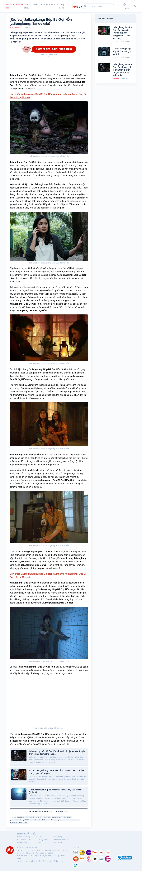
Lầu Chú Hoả (59, 843)
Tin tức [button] (52, 4)
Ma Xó (38, 843)
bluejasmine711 (16, 27)
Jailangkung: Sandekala (58, 820)
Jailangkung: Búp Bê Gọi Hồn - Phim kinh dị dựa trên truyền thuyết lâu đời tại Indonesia (122, 70)
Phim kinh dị (30, 817)
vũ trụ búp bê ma (73, 820)
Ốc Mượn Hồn (23, 843)
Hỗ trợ (48, 861)
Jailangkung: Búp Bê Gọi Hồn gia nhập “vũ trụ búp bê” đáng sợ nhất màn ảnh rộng (122, 32)
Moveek (116, 78)
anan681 (116, 41)
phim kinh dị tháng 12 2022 (18, 822)
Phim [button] (35, 4)
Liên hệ (55, 861)
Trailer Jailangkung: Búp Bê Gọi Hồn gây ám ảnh (122, 51)
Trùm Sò (39, 836)
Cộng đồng (61, 6)
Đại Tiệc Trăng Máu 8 (24, 839)
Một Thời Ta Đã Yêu (61, 839)
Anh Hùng (58, 836)
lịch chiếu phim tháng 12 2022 (61, 817)
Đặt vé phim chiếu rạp (14, 6)
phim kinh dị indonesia (43, 817)
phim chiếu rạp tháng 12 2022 (19, 820)
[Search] (100, 6)
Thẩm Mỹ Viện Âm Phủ (43, 839)
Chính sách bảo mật (37, 861)
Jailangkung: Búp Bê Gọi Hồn (40, 820)
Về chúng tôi (22, 861)
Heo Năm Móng (23, 836)
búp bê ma (20, 817)
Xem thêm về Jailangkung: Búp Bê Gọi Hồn (48, 811)
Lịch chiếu (26, 6)
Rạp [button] (43, 4)
